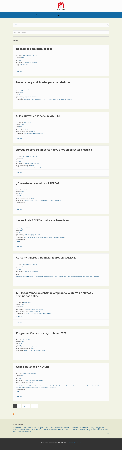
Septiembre (22, 268)
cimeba (58, 99)
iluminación (36, 429)
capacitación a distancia (45, 313)
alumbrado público (19, 427)
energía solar (95, 427)
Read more (19, 71)
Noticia (26, 129)
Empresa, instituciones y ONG (32, 163)
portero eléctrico (40, 276)
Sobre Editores (89, 15)
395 (22, 91)
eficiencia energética (83, 427)
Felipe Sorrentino (24, 64)
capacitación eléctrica (21, 386)
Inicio (15, 25)
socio (25, 237)
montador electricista (66, 99)
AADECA (32, 131)
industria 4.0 (54, 429)
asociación (26, 200)
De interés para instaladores (34, 48)
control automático (34, 200)
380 (22, 158)
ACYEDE (50, 99)
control (73, 427)
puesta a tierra (52, 387)
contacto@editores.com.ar (74, 442)
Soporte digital (27, 302)
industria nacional (65, 429)
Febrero (21, 92)
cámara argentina (44, 386)
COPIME (45, 99)
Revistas (47, 15)
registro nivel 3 (38, 99)
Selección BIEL (36, 15)
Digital (22, 57)
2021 (20, 232)
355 (22, 375)
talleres (67, 386)
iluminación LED (47, 429)
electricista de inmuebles (87, 386)
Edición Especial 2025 (21, 15)
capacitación (27, 66)
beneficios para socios (36, 237)
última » (34, 406)
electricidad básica (84, 276)
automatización (33, 427)
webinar (36, 313)
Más (108, 433)
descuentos (45, 237)
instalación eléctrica (78, 429)
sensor (91, 276)
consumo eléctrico (65, 427)
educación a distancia (54, 386)
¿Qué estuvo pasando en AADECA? (37, 183)
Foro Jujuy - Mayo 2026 (62, 15)
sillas (30, 133)
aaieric (54, 99)
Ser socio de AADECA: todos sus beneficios (42, 220)
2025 (20, 60)
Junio (20, 160)
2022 (20, 128)
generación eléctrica (25, 429)
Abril (20, 59)
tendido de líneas (25, 431)
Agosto (20, 126)
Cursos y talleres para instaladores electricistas (46, 257)
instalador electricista (29, 167)
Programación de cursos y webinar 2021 (41, 333)
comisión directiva (44, 200)
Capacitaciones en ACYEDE (32, 367)
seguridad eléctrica (96, 429)
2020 (20, 378)
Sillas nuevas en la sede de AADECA (38, 116)
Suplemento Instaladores (31, 62)
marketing (96, 276)
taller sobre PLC (31, 276)
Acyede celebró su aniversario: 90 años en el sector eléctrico (54, 149)
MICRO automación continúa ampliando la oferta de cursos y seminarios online (54, 294)
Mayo (20, 193)
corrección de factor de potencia (30, 387)
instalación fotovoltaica (51, 276)
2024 (20, 94)
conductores (57, 427)
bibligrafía (62, 237)
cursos (32, 66)
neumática (26, 313)
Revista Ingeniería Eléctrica (30, 55)
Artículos (77, 15)
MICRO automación (35, 311)
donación (26, 133)
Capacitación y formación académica (34, 309)
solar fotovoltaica (43, 387)
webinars (26, 350)
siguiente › (26, 406)
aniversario (49, 167)
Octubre (21, 230)
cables (41, 427)
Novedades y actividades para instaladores (43, 82)
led (84, 429)
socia (28, 237)
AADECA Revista (27, 122)
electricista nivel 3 (62, 276)
